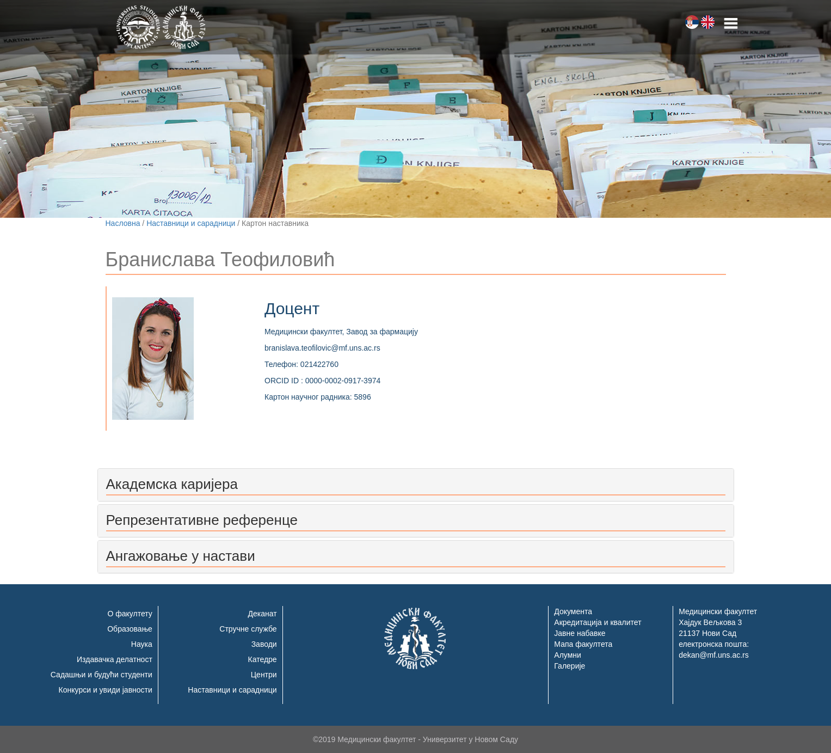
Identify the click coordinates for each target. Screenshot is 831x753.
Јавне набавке (579, 633)
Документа (573, 611)
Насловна (123, 223)
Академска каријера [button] (172, 484)
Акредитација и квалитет (597, 622)
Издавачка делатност (114, 659)
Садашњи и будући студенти (101, 674)
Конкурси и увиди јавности (105, 689)
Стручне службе (247, 629)
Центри (264, 674)
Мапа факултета (583, 644)
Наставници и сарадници (190, 223)
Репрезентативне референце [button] (202, 520)
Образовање (129, 629)
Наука (141, 644)
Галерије (569, 666)
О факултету (129, 613)
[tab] (416, 485)
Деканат (262, 613)
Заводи (264, 644)
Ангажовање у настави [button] (180, 556)
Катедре (262, 659)
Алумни (567, 655)
